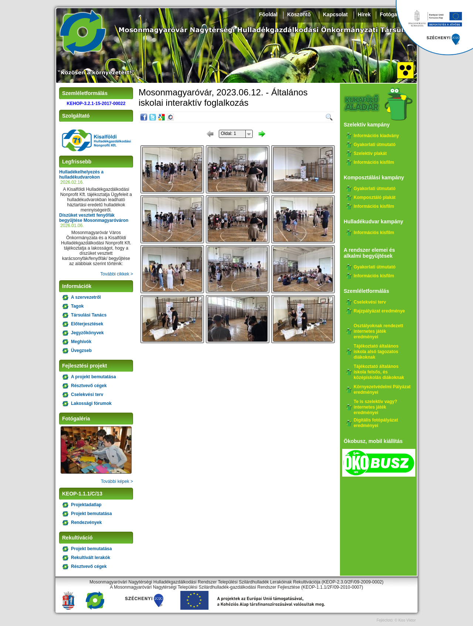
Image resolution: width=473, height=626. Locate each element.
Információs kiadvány (376, 135)
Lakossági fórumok (91, 403)
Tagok (77, 306)
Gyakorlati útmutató (374, 144)
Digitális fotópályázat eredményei (376, 422)
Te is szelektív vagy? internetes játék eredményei (375, 407)
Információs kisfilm (374, 162)
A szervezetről (86, 297)
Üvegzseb (81, 350)
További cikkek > (117, 274)
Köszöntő (299, 14)
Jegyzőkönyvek (87, 332)
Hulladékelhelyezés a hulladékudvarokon (81, 174)
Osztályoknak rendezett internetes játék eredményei (378, 331)
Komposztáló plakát (374, 197)
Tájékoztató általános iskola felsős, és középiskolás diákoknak (379, 372)
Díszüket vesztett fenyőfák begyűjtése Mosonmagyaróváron (93, 218)
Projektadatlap (86, 504)
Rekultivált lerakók (90, 557)
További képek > (117, 481)
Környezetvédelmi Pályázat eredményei (382, 389)
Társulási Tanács (89, 315)
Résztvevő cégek (89, 385)
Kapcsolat (335, 14)
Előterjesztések (87, 323)
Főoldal (268, 14)
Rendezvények (86, 522)
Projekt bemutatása (91, 513)
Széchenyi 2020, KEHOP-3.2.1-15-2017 (434, 27)
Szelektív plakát (370, 153)
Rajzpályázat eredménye (379, 311)
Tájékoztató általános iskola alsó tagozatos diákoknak (376, 352)
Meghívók (81, 341)
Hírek (364, 14)
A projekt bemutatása (93, 376)
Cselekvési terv (87, 394)
